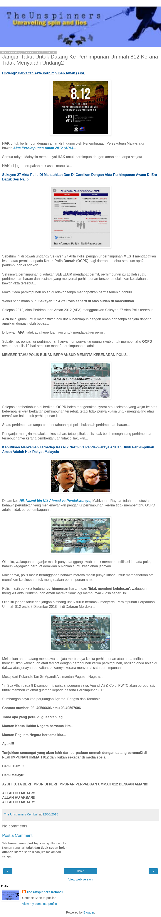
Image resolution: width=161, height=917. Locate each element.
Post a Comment (17, 835)
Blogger (89, 912)
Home (80, 871)
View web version (80, 879)
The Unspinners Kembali (45, 892)
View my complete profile (39, 903)
